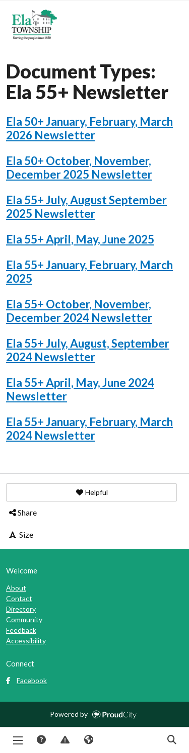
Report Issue (64, 740)
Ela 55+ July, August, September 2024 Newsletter (87, 350)
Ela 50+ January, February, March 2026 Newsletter (89, 128)
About (16, 587)
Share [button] (22, 512)
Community (24, 619)
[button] (91, 492)
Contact (19, 598)
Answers (40, 740)
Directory (21, 609)
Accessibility (26, 640)
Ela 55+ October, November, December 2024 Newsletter (79, 310)
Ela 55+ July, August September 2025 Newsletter (86, 206)
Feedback (21, 630)
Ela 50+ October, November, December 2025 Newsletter (79, 167)
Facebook (26, 680)
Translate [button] (88, 740)
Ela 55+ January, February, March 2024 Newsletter (89, 428)
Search (171, 740)
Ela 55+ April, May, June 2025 (80, 239)
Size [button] (20, 534)
